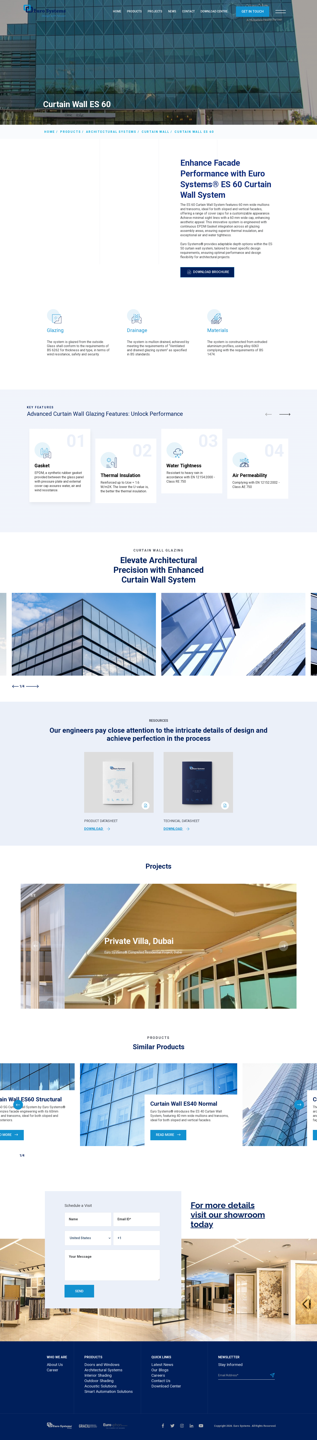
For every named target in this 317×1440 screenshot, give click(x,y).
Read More (168, 1135)
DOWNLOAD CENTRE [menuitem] (214, 11)
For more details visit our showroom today (228, 1214)
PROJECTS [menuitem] (155, 11)
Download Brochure (208, 272)
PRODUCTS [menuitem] (134, 11)
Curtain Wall (156, 131)
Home (49, 131)
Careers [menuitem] (158, 1375)
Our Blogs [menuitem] (160, 1370)
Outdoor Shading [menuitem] (99, 1380)
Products (70, 131)
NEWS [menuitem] (172, 11)
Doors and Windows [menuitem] (102, 1364)
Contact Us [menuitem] (160, 1380)
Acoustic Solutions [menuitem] (100, 1386)
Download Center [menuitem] (166, 1386)
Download (97, 829)
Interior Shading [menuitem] (98, 1375)
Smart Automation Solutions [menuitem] (108, 1391)
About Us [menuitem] (55, 1364)
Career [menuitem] (52, 1370)
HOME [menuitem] (117, 11)
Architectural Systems (111, 131)
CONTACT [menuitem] (188, 11)
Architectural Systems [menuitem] (103, 1370)
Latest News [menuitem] (162, 1364)
